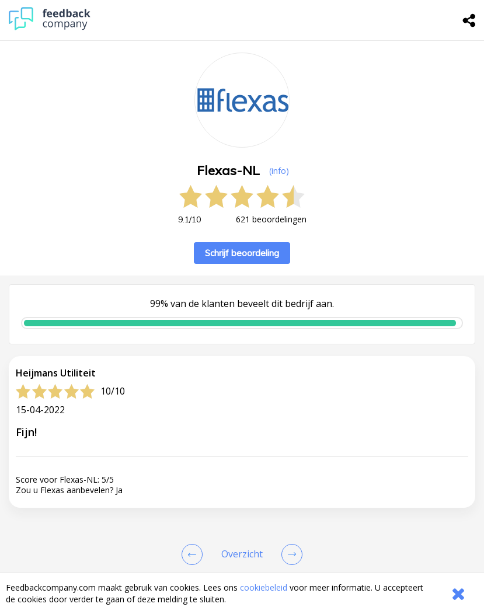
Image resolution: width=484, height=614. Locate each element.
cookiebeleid (263, 587)
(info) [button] (279, 170)
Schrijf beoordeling (242, 253)
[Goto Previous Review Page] (194, 554)
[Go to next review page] (289, 554)
